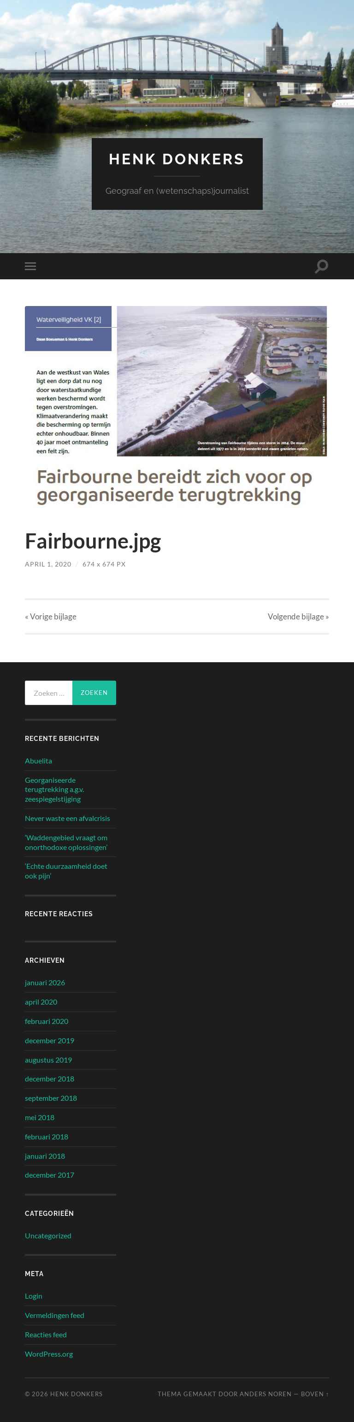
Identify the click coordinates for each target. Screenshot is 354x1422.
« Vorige (51, 616)
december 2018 (49, 1078)
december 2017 (49, 1174)
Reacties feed (46, 1334)
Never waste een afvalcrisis (67, 818)
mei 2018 (39, 1117)
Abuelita (38, 760)
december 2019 (49, 1040)
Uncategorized (48, 1235)
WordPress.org (49, 1353)
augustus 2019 (48, 1059)
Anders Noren (266, 1394)
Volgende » (298, 616)
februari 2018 (46, 1136)
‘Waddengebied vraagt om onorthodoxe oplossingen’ (66, 842)
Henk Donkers (177, 159)
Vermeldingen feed (54, 1315)
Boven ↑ (315, 1394)
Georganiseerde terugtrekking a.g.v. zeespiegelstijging (54, 789)
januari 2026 (45, 982)
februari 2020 (46, 1021)
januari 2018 (45, 1155)
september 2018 (51, 1097)
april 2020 (41, 1001)
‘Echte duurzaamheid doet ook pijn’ (66, 870)
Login (33, 1295)
